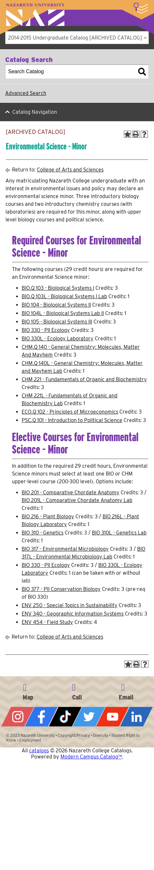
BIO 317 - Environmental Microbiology (65, 549)
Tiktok (65, 716)
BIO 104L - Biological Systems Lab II (63, 313)
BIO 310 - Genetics (42, 533)
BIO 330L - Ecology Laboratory (58, 338)
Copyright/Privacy (74, 735)
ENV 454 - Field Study (47, 622)
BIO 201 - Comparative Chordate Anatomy (70, 492)
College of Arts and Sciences (70, 170)
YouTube (112, 716)
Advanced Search (25, 93)
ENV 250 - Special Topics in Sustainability (69, 605)
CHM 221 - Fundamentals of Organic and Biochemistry (84, 379)
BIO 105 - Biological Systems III (57, 322)
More (141, 8)
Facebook (41, 716)
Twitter (89, 716)
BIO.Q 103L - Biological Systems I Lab (64, 296)
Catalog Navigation (34, 112)
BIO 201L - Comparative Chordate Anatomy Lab (77, 500)
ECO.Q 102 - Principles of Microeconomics (70, 412)
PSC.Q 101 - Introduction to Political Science (72, 420)
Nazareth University (35, 15)
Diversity (100, 735)
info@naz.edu (126, 690)
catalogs (39, 750)
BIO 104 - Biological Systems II (56, 305)
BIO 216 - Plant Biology (48, 516)
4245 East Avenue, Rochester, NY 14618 (28, 690)
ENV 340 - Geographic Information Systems (73, 614)
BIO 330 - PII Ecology (46, 330)
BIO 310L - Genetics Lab (119, 533)
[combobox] (77, 37)
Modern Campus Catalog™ (91, 757)
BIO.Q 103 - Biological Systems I (58, 288)
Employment (30, 740)
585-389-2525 (77, 690)
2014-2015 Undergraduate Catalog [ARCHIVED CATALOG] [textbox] (75, 38)
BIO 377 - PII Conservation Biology (61, 589)
